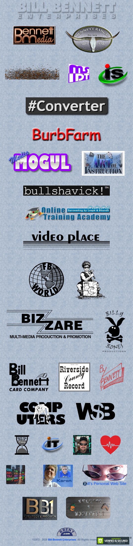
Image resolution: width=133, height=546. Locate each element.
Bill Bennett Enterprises (62, 539)
